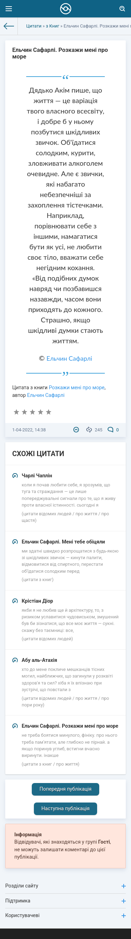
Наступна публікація (66, 809)
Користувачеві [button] (65, 915)
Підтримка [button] (65, 901)
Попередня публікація (65, 789)
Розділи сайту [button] (65, 886)
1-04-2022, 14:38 (29, 429)
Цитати (34, 26)
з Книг (52, 26)
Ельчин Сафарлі (69, 358)
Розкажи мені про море (76, 388)
